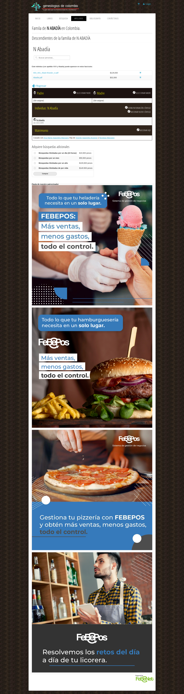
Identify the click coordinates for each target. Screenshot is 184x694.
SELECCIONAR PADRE (82, 92)
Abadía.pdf (37, 78)
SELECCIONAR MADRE (142, 92)
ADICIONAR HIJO (144, 130)
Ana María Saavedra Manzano (56, 138)
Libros (50, 18)
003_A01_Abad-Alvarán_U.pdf (45, 73)
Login (148, 4)
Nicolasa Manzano (106, 138)
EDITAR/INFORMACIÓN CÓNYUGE (138, 107)
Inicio (37, 18)
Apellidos (78, 18)
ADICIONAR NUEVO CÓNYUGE (139, 111)
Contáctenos (113, 18)
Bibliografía (95, 18)
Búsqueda (63, 18)
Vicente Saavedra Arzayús (86, 138)
